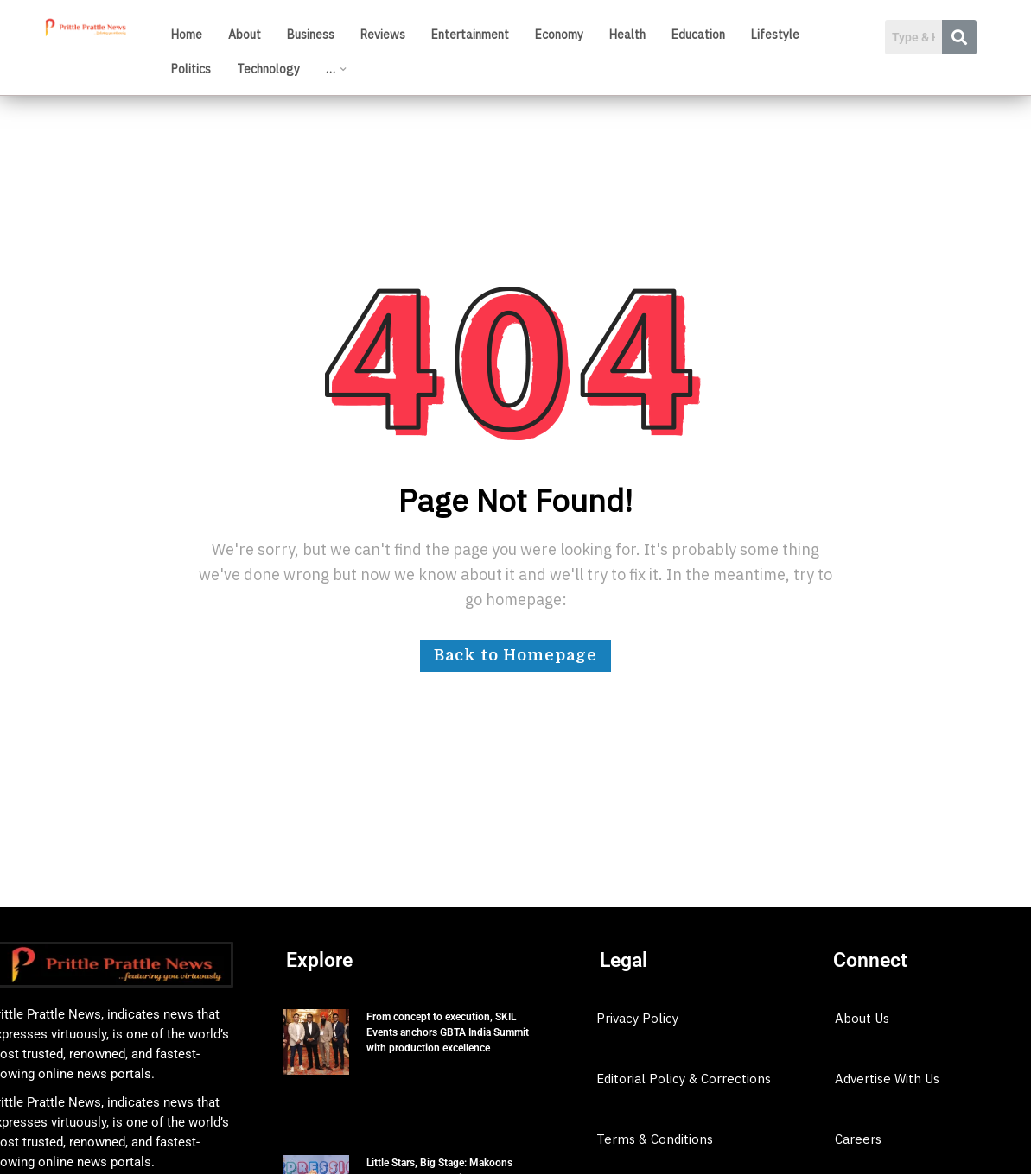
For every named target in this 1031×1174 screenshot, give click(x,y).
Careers (858, 1139)
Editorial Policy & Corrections (683, 1078)
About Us (862, 1018)
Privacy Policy (637, 1018)
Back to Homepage (515, 655)
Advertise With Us (887, 1078)
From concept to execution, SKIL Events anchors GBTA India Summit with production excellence (447, 1032)
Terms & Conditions (654, 1139)
